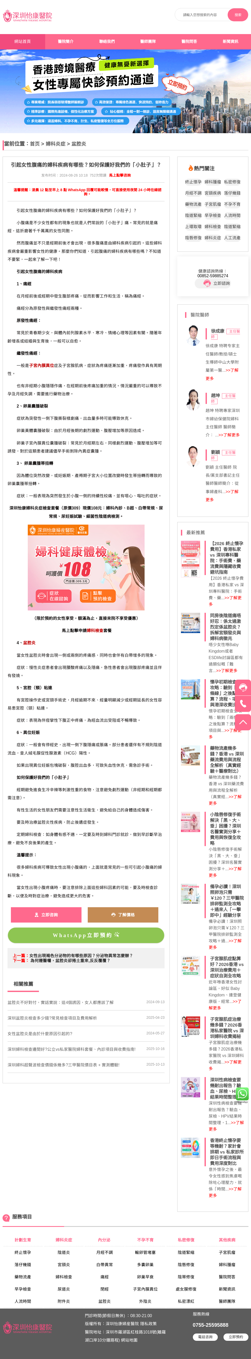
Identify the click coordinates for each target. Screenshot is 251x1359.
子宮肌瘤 (213, 204)
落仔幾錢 (232, 193)
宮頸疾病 (213, 193)
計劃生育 (23, 1240)
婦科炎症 (55, 144)
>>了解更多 (229, 435)
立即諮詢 (216, 283)
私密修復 (232, 182)
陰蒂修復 (186, 1277)
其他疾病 (227, 1240)
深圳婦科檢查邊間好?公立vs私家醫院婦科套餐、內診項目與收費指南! (71, 1049)
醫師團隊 (148, 42)
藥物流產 (193, 204)
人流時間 (232, 215)
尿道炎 (64, 1289)
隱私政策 (148, 1324)
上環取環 (193, 226)
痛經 (104, 1277)
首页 (35, 144)
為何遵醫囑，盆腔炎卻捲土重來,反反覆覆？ (70, 960)
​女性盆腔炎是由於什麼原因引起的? (40, 1034)
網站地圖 (129, 1340)
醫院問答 (189, 42)
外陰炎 (145, 1301)
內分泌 (104, 1240)
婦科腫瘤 (213, 182)
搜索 (238, 15)
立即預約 (236, 1337)
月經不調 (193, 193)
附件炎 (64, 1301)
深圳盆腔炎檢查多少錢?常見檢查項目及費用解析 (52, 1018)
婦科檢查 (213, 226)
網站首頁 (22, 41)
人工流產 (232, 238)
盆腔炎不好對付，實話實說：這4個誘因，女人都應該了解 (61, 1002)
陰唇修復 (193, 238)
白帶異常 (104, 1265)
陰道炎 (64, 1252)
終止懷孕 (193, 182)
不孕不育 (232, 204)
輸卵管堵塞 (145, 1252)
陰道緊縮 (193, 215)
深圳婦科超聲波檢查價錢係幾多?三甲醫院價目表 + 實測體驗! (63, 1065)
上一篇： (21, 956)
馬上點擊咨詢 (120, 175)
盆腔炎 (78, 144)
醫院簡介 (65, 42)
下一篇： (21, 960)
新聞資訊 (230, 42)
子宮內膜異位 (145, 1289)
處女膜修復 (186, 1289)
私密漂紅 (186, 1301)
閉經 (104, 1289)
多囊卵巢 (145, 1265)
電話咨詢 (205, 1337)
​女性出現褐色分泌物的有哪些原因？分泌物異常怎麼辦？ (81, 956)
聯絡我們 (107, 42)
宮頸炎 (64, 1265)
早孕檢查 (213, 215)
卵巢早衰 (145, 1277)
